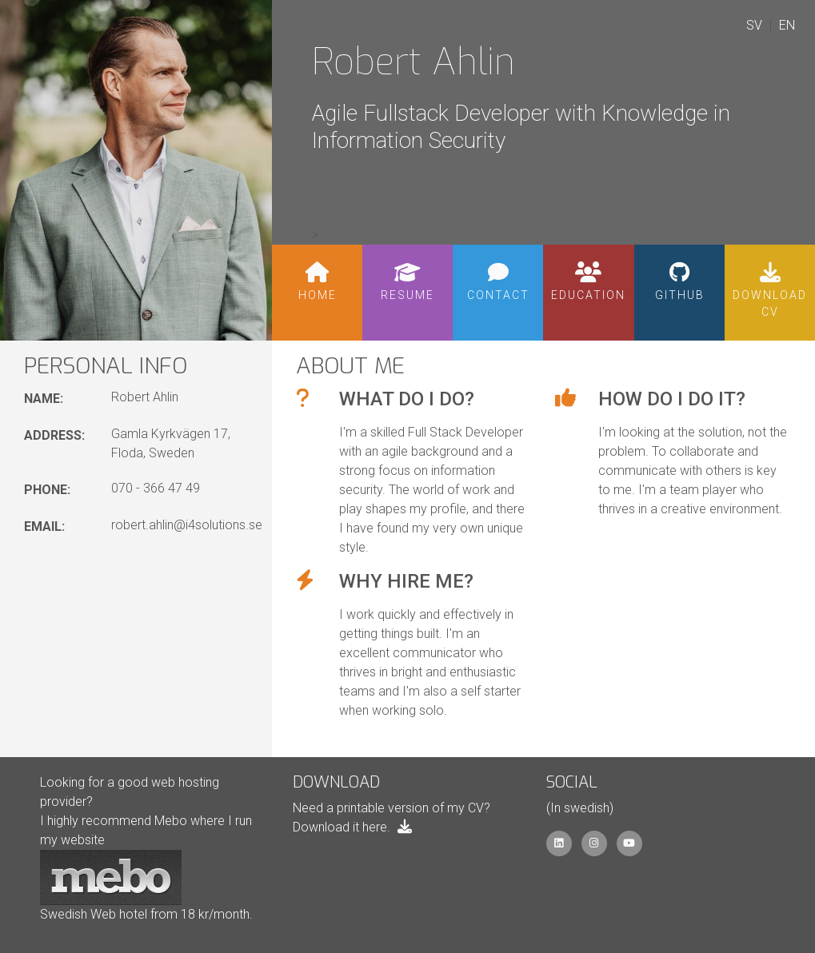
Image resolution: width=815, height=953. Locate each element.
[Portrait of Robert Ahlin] (136, 170)
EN (787, 25)
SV (754, 25)
